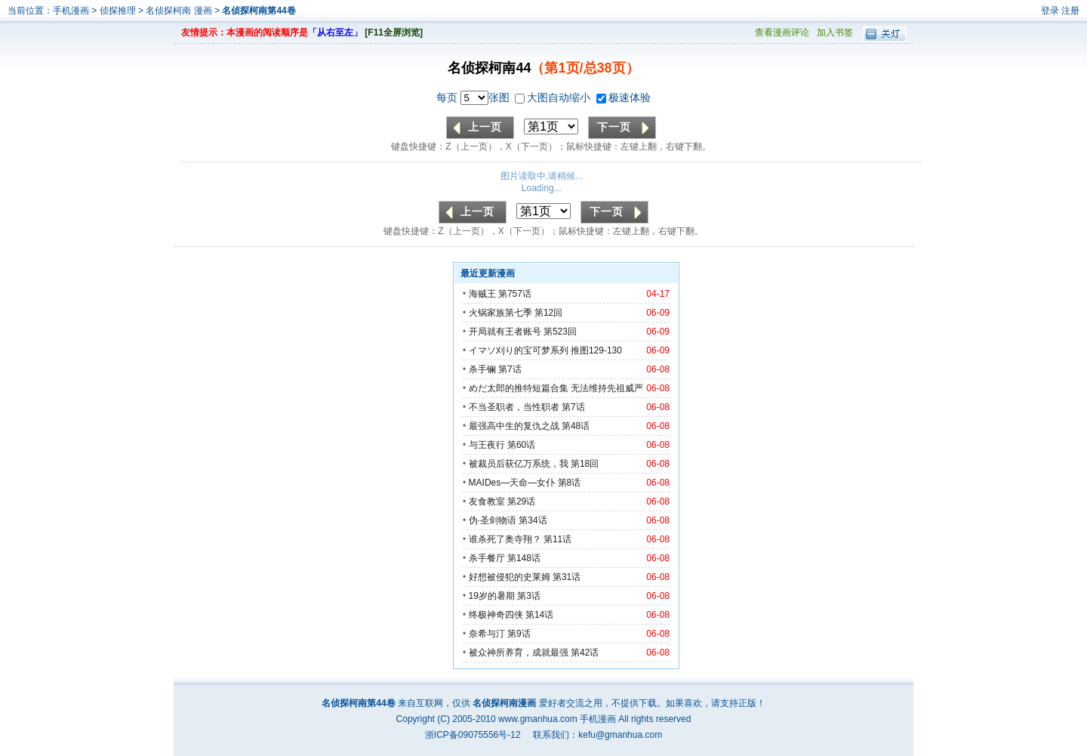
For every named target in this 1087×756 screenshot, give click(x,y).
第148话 (523, 558)
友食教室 (487, 501)
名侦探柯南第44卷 (258, 10)
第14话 (539, 614)
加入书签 (835, 32)
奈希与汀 (487, 633)
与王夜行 (487, 445)
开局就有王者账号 (505, 331)
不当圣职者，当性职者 (514, 407)
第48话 (576, 426)
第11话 (557, 539)
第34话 (533, 520)
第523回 (560, 331)
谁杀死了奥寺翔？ (505, 539)
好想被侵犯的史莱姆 (509, 577)
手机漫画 (71, 10)
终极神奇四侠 (496, 614)
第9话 (519, 633)
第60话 (521, 445)
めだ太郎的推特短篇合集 (518, 388)
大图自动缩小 (554, 97)
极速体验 (623, 97)
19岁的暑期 (492, 596)
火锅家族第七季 (500, 312)
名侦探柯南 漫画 (180, 10)
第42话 (585, 652)
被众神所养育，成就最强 (520, 652)
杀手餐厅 (487, 558)
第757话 (514, 294)
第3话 (528, 596)
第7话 (510, 369)
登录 (1050, 10)
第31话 (566, 577)
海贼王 (482, 294)
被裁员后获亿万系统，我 (518, 463)
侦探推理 (118, 10)
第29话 (521, 501)
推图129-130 (596, 350)
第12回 (548, 312)
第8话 (569, 482)
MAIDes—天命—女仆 (512, 482)
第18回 (585, 463)
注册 (1070, 10)
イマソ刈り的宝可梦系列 (518, 350)
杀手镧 (482, 369)
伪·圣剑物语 (492, 520)
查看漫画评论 (782, 32)
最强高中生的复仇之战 (514, 426)
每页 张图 (474, 97)
